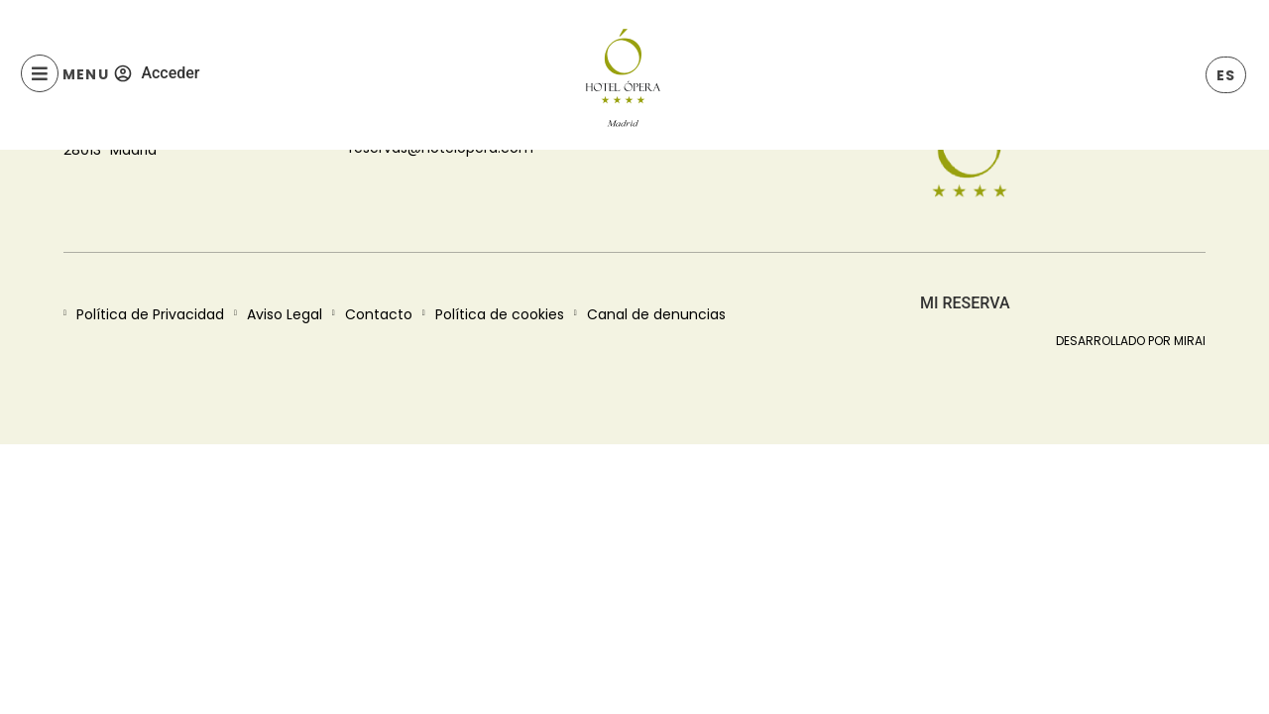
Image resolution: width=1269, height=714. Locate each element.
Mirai (1190, 340)
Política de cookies (499, 314)
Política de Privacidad (150, 314)
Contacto (378, 314)
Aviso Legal (284, 314)
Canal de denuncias (656, 314)
